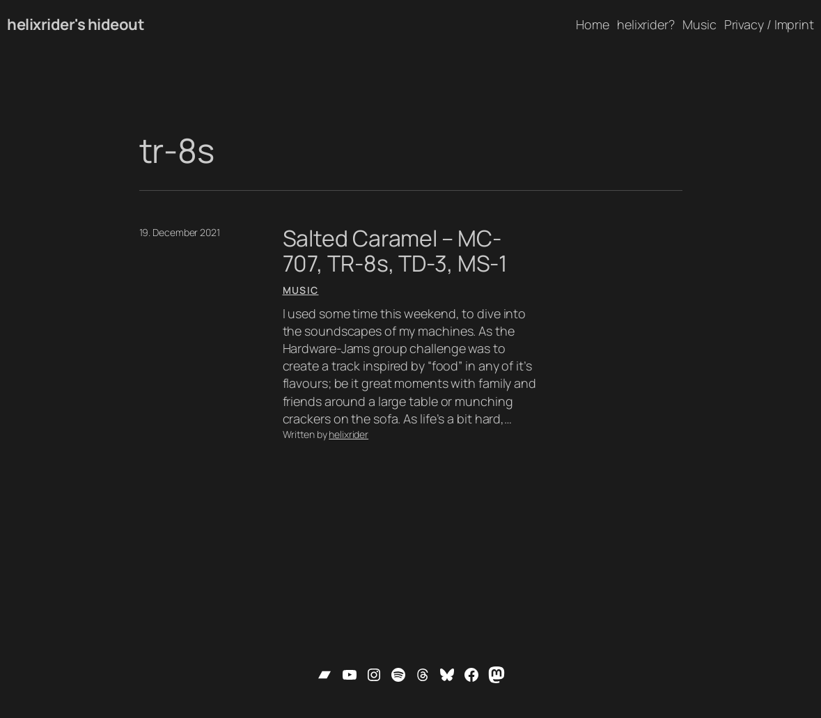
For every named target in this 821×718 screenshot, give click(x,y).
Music (301, 290)
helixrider (348, 434)
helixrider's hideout (75, 24)
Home (592, 24)
